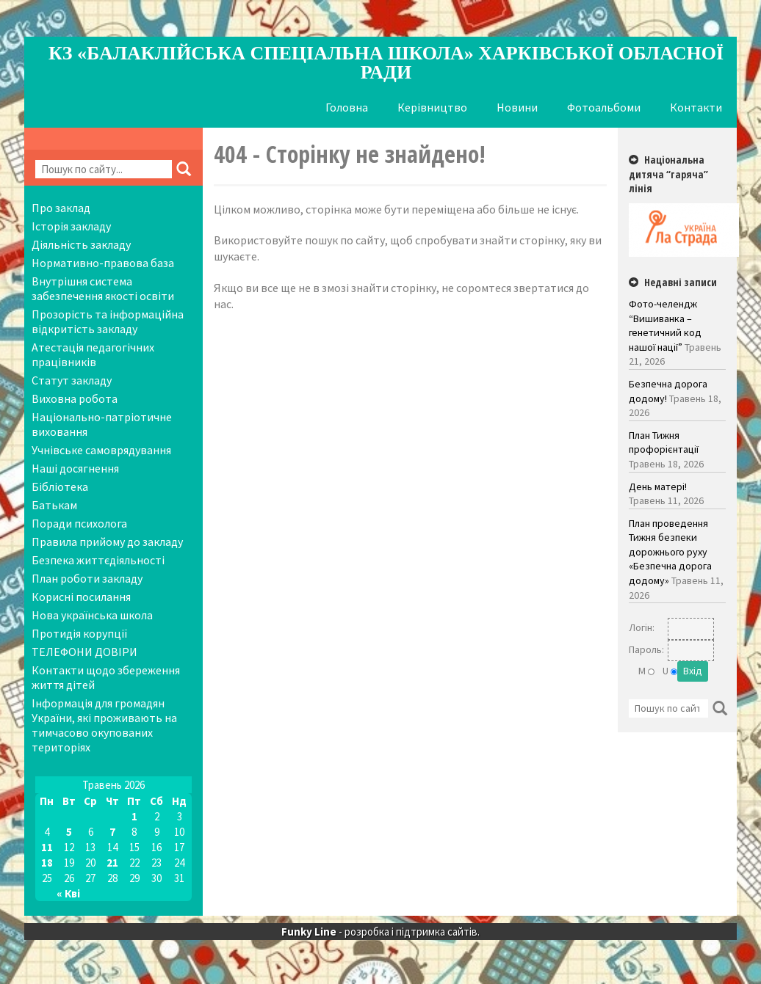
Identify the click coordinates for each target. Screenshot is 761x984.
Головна (346, 107)
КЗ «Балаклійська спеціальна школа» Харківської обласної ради (386, 63)
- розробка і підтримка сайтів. (380, 932)
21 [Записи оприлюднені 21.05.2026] (112, 863)
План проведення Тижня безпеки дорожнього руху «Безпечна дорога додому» (670, 552)
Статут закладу (72, 380)
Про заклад (61, 207)
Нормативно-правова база (103, 262)
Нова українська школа (92, 615)
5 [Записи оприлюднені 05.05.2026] (69, 832)
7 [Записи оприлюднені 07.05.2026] (112, 832)
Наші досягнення (75, 468)
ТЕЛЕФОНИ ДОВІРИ (84, 651)
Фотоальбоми (604, 107)
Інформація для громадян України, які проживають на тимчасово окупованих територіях (104, 725)
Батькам (54, 505)
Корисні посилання (81, 596)
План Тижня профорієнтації (664, 442)
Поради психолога (79, 523)
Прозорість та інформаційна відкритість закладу (108, 321)
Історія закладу (71, 226)
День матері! (658, 486)
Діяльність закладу (81, 244)
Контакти (696, 107)
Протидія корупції (80, 633)
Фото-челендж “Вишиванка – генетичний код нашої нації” (665, 325)
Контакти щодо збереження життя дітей (106, 677)
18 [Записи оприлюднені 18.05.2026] (47, 863)
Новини (517, 107)
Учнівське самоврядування (101, 449)
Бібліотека (60, 486)
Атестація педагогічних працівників (93, 354)
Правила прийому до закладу (107, 541)
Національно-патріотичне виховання (102, 424)
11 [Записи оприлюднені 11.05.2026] (47, 847)
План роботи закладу (87, 578)
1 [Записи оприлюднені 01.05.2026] (134, 816)
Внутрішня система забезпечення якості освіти (103, 288)
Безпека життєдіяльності (98, 560)
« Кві (68, 893)
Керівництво (432, 107)
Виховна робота (75, 398)
